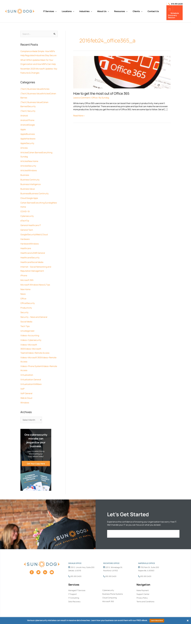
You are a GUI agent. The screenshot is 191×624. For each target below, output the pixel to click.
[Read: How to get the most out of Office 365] (122, 72)
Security (24, 312)
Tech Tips (25, 326)
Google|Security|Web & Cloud (34, 234)
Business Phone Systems (112, 594)
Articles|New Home (29, 161)
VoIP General (26, 393)
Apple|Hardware (27, 138)
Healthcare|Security (29, 257)
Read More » (79, 115)
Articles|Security (28, 165)
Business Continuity (29, 179)
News (23, 294)
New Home (25, 289)
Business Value (27, 188)
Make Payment (143, 590)
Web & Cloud (26, 398)
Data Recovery (74, 601)
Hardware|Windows (29, 243)
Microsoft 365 (26, 280)
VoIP (22, 388)
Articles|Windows (28, 170)
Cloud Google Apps (29, 198)
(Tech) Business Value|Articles (34, 89)
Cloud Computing (109, 597)
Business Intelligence (30, 184)
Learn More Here (157, 620)
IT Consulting (73, 598)
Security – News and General (33, 317)
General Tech (26, 229)
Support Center (143, 594)
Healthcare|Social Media (31, 262)
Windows (24, 402)
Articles (24, 147)
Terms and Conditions (145, 601)
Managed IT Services (76, 590)
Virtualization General (30, 379)
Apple (23, 129)
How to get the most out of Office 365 (101, 93)
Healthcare (25, 248)
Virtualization (26, 375)
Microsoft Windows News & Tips (35, 284)
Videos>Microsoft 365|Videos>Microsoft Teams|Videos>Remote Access (34, 348)
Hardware (25, 239)
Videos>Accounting (29, 335)
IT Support (72, 594)
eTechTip (24, 220)
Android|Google (27, 124)
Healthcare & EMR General (32, 253)
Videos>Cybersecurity (30, 340)
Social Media (26, 321)
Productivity (26, 307)
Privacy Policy (142, 598)
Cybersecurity (27, 216)
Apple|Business (27, 134)
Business (24, 175)
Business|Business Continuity (34, 193)
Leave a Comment (81, 97)
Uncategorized (27, 330)
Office (23, 298)
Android (24, 115)
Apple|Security (27, 143)
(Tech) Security (27, 111)
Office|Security (27, 303)
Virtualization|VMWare (30, 384)
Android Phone (27, 120)
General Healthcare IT (30, 225)
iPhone (23, 275)
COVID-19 (25, 211)
